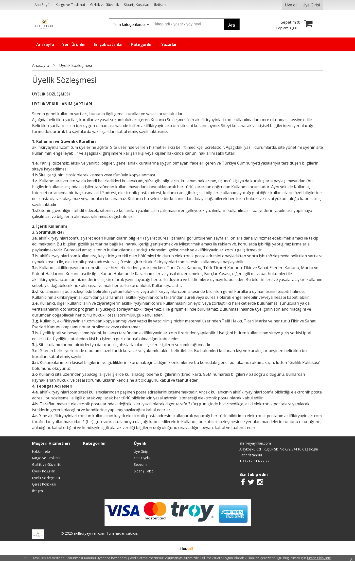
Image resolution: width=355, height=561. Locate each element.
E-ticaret (170, 548)
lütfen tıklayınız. (319, 558)
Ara (231, 25)
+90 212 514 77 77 (254, 461)
